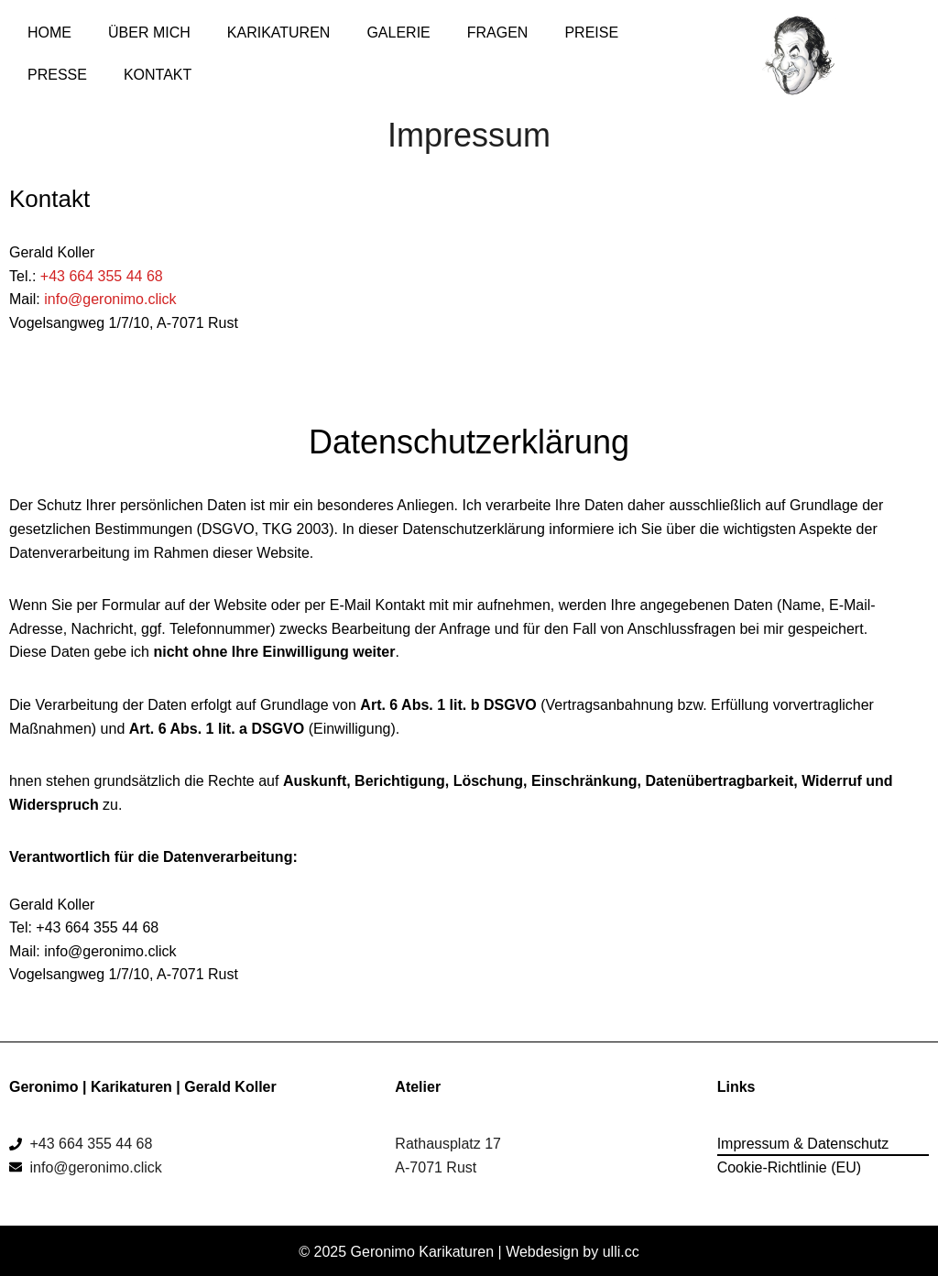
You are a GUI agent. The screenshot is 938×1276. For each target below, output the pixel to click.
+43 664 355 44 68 (101, 276)
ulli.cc (621, 1252)
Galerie (398, 32)
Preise (591, 32)
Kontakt (157, 74)
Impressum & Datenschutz (803, 1143)
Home (49, 32)
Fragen (498, 32)
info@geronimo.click (110, 299)
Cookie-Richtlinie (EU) (789, 1167)
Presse (57, 74)
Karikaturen (279, 32)
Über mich (149, 32)
